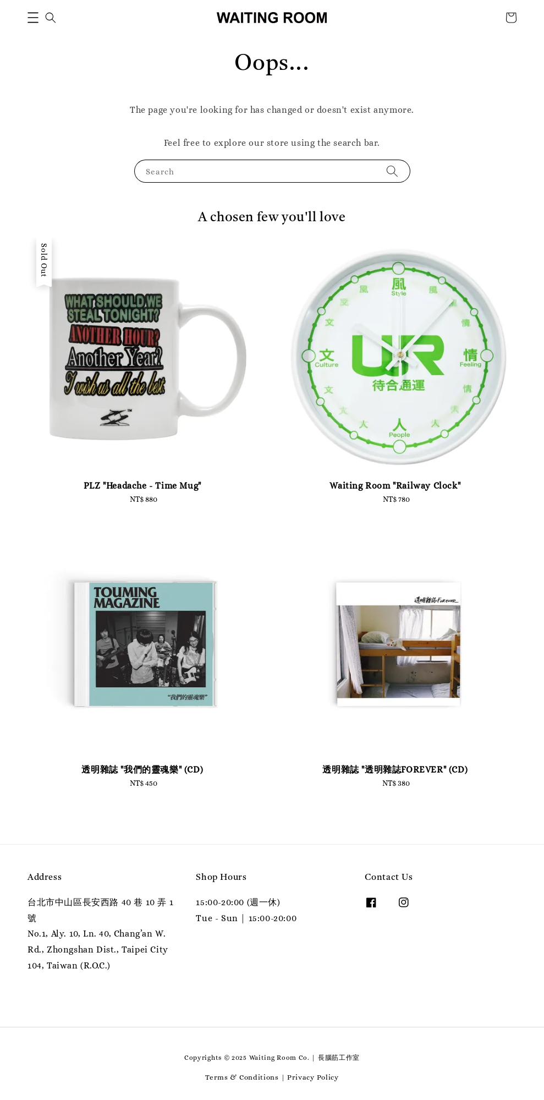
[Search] (392, 171)
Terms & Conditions (242, 1077)
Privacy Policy (313, 1077)
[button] (33, 18)
